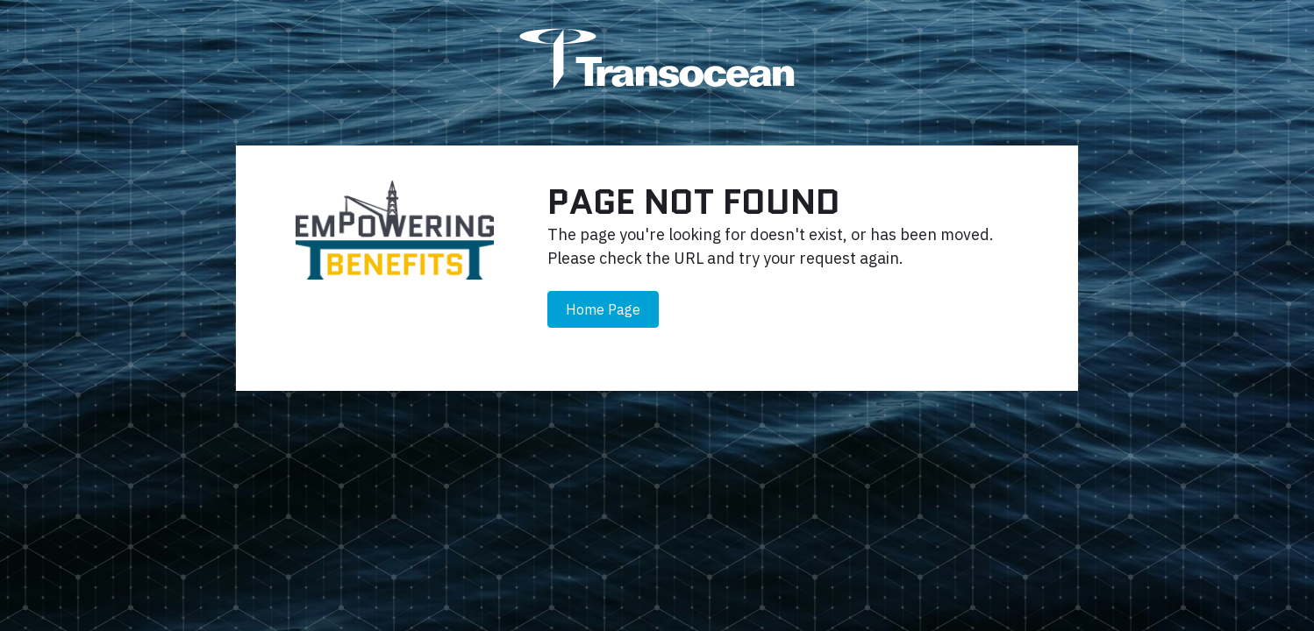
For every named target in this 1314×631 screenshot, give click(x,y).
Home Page (603, 309)
